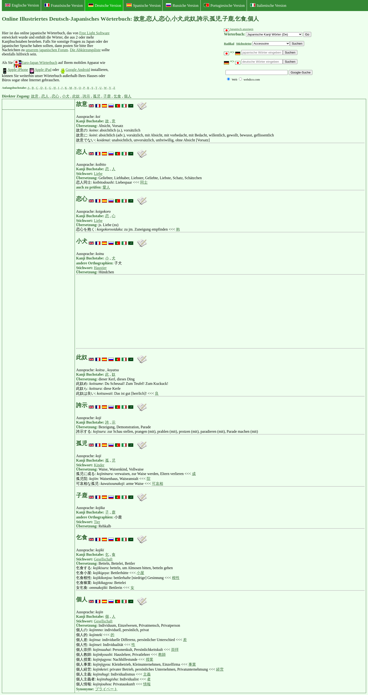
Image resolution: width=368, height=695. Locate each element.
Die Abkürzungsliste (85, 50)
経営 (220, 669)
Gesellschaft (103, 559)
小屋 (140, 573)
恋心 (55, 96)
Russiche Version (182, 5)
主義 (147, 674)
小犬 (65, 96)
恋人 (45, 96)
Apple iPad (40, 70)
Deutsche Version (104, 5)
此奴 (76, 96)
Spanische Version (143, 5)
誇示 (86, 96)
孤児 (96, 96)
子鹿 (107, 96)
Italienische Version (268, 5)
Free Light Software (94, 33)
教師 (162, 654)
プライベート (106, 689)
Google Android (75, 70)
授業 (149, 659)
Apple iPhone (15, 70)
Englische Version (22, 5)
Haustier (100, 268)
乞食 (117, 96)
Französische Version (63, 5)
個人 (127, 96)
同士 (144, 182)
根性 (176, 578)
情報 (147, 684)
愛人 (106, 187)
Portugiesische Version (224, 5)
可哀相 (157, 484)
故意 (34, 96)
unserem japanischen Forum (47, 50)
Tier (97, 522)
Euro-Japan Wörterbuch (35, 63)
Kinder (99, 465)
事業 (192, 664)
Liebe (98, 174)
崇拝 (175, 650)
